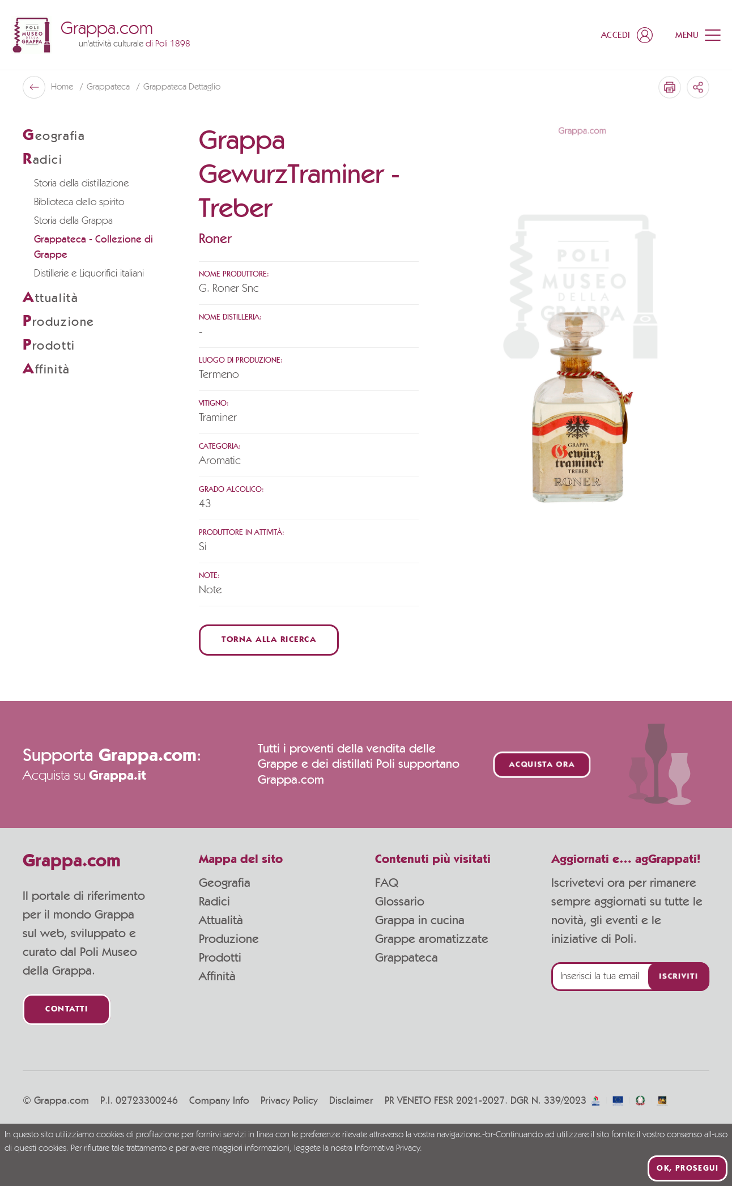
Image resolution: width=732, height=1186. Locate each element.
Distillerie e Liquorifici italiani (89, 274)
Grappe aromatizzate (431, 939)
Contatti (66, 1009)
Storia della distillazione (81, 183)
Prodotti (220, 957)
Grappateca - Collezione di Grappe (93, 247)
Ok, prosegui (687, 1168)
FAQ (386, 883)
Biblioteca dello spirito (79, 202)
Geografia (224, 883)
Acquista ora (542, 764)
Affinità (217, 976)
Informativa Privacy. (388, 1148)
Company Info (219, 1101)
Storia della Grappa (73, 221)
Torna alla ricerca (269, 640)
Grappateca (109, 87)
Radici (214, 901)
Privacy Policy (289, 1101)
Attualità (221, 920)
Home (63, 87)
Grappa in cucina (420, 920)
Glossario (399, 901)
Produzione (229, 939)
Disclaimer (351, 1101)
